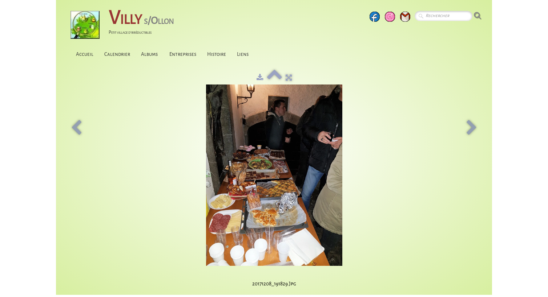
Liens (243, 54)
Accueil (84, 54)
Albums (149, 54)
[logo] (124, 25)
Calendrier (117, 54)
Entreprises (182, 54)
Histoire (216, 54)
